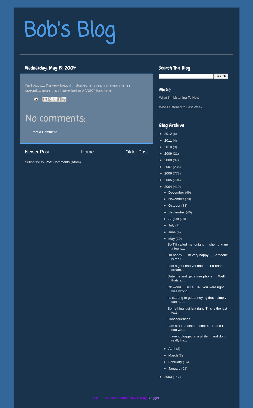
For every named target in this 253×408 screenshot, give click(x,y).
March (173, 355)
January (175, 368)
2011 (168, 140)
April (172, 349)
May (172, 239)
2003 (168, 377)
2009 (168, 153)
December (176, 192)
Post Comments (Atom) (63, 162)
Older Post (136, 151)
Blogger (153, 398)
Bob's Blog (69, 31)
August (174, 219)
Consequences (178, 319)
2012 (168, 134)
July (172, 225)
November (176, 199)
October (175, 205)
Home (87, 151)
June (172, 232)
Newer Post (37, 151)
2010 (168, 147)
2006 (168, 173)
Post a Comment (44, 132)
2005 (168, 180)
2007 (168, 167)
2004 (168, 187)
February (175, 362)
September (177, 212)
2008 (168, 160)
